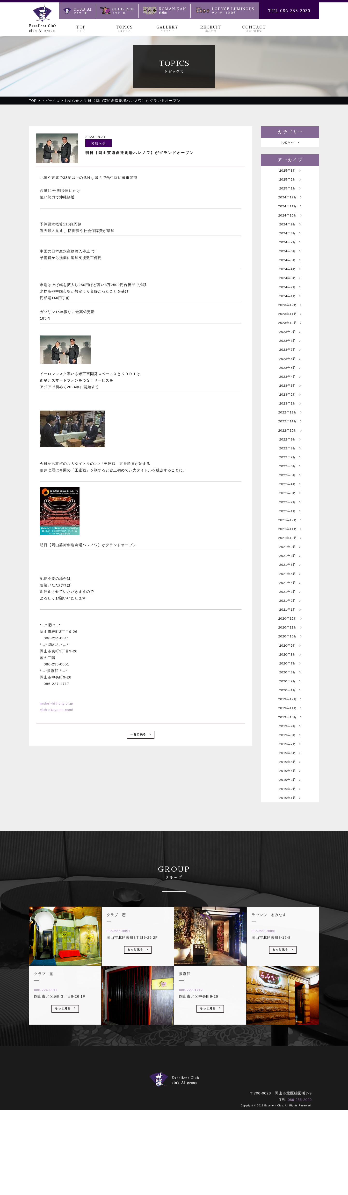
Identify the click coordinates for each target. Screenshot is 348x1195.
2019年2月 (290, 872)
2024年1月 (290, 314)
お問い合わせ (223, 1158)
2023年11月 (290, 335)
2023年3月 (290, 416)
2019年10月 (290, 791)
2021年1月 (290, 669)
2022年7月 (290, 497)
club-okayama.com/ (57, 710)
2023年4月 (290, 406)
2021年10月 (290, 588)
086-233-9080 (266, 1035)
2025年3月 (290, 172)
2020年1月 (290, 760)
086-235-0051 (121, 1035)
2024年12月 (290, 203)
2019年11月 (290, 781)
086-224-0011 (49, 1094)
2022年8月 (290, 487)
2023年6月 (290, 385)
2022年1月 (290, 558)
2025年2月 (290, 183)
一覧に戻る (140, 736)
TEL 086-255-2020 (289, 11)
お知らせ (290, 143)
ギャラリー (170, 1158)
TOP (81, 28)
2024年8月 (290, 243)
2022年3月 (290, 537)
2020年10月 (290, 700)
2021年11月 (290, 578)
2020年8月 (290, 720)
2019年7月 (290, 821)
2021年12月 (290, 568)
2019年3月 (290, 862)
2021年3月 (290, 649)
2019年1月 (290, 882)
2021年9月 (290, 598)
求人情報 (196, 1158)
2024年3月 (290, 294)
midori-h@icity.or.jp (57, 703)
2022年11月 (290, 456)
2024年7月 (290, 254)
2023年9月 (290, 355)
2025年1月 (290, 193)
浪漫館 (191, 1164)
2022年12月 (290, 446)
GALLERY (167, 28)
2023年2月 (290, 426)
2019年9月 (290, 801)
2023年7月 (290, 375)
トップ (118, 1158)
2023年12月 (290, 324)
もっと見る (65, 1114)
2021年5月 (290, 629)
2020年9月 (290, 710)
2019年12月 (290, 771)
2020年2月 (290, 750)
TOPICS (124, 28)
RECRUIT (211, 28)
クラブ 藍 (140, 1164)
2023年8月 (290, 365)
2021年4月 (290, 639)
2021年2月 (290, 659)
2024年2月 (290, 304)
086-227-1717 (194, 1094)
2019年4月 (290, 852)
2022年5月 (290, 517)
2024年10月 (290, 223)
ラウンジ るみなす (223, 1164)
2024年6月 (290, 264)
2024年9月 (290, 233)
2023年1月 (290, 436)
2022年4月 (290, 527)
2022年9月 (290, 477)
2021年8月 (290, 608)
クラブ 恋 (168, 1164)
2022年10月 (290, 466)
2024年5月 (290, 274)
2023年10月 (290, 345)
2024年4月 (290, 284)
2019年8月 (290, 811)
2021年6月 (290, 618)
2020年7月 (290, 730)
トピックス (142, 1158)
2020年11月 (290, 689)
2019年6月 (290, 831)
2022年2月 (290, 547)
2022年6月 (290, 507)
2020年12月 (290, 679)
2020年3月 (290, 740)
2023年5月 (290, 395)
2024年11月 (290, 213)
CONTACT (254, 28)
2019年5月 (290, 841)
